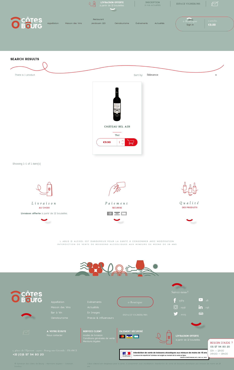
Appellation (53, 23)
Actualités (159, 23)
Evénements (94, 301)
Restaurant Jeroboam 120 (98, 21)
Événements (142, 23)
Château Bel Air (117, 126)
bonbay (18, 366)
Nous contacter (55, 335)
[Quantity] (121, 142)
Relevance (182, 75)
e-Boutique (190, 21)
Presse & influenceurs (100, 317)
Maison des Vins (73, 23)
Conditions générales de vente (99, 338)
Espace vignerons (135, 314)
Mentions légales (91, 341)
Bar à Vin (56, 312)
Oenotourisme (122, 23)
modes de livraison (93, 335)
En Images (93, 312)
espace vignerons (188, 3)
